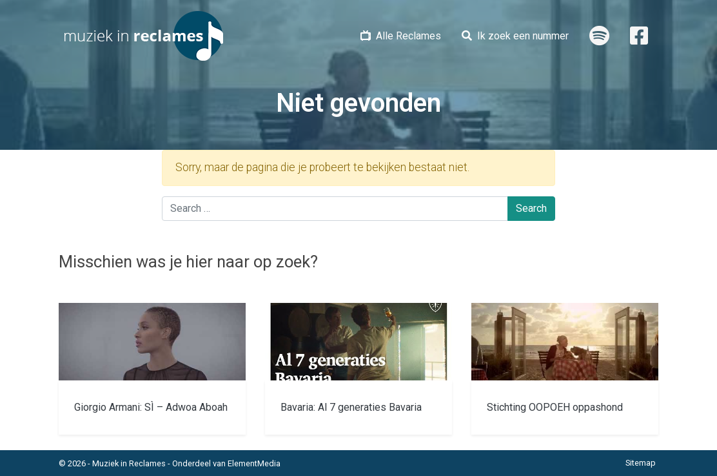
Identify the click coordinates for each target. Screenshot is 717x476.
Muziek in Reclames (129, 463)
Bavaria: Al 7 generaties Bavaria (351, 407)
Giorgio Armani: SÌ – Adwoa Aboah (151, 407)
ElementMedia (254, 463)
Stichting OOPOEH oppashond (555, 407)
